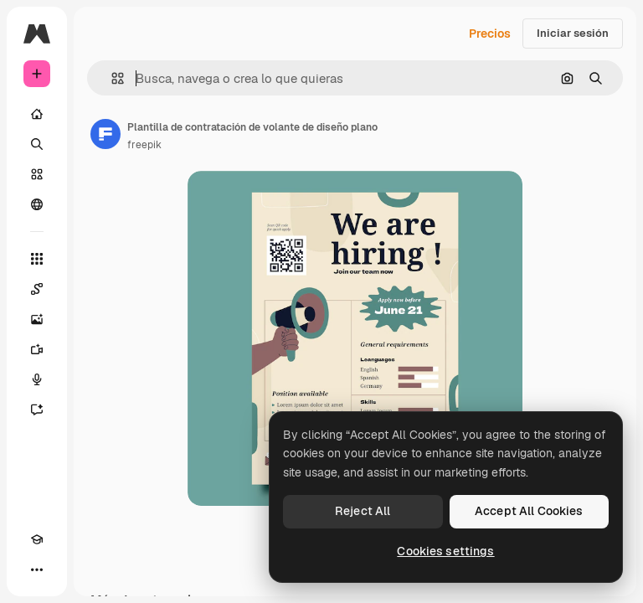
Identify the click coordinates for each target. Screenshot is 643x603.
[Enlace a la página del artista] (105, 134)
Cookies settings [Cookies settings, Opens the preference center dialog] (445, 551)
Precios (490, 33)
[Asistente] (36, 409)
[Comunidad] (36, 204)
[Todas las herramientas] (36, 258)
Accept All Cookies (529, 510)
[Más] (36, 569)
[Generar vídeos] (36, 349)
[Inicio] (36, 113)
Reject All (362, 510)
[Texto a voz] (36, 379)
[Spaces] (36, 289)
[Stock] (36, 174)
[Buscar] (36, 144)
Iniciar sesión (573, 33)
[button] (111, 78)
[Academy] (36, 539)
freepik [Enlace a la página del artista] (144, 145)
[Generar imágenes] (36, 319)
